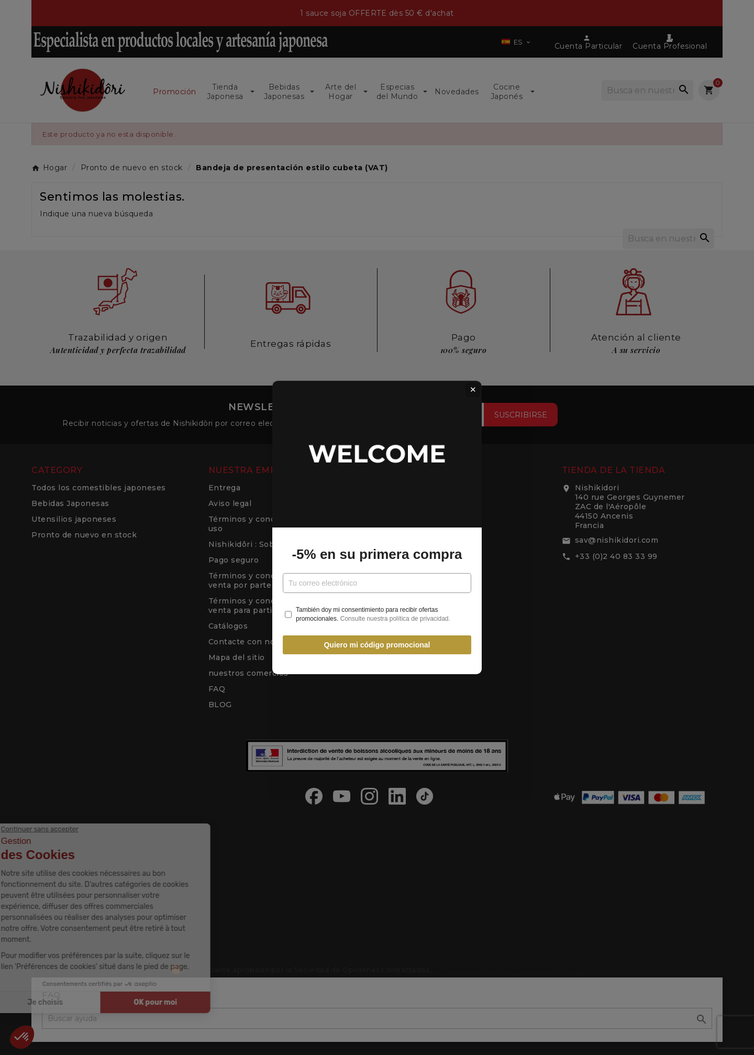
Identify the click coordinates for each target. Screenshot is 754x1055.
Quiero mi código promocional (377, 645)
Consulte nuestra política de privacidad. (395, 618)
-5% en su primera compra (377, 554)
